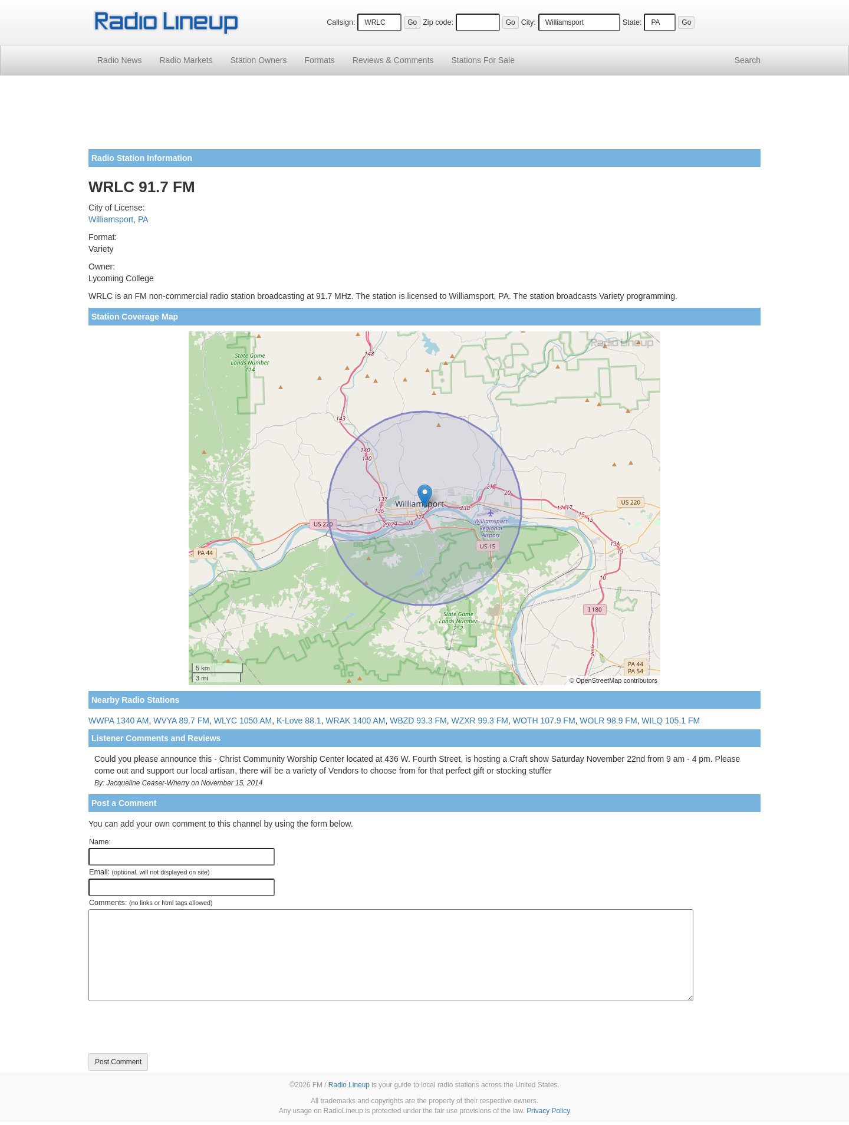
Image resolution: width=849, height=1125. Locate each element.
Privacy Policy (548, 1111)
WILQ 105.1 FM (670, 720)
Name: (100, 842)
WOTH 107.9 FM (544, 720)
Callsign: (341, 22)
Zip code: (438, 22)
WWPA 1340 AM (118, 720)
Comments (393, 60)
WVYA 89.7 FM (181, 720)
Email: (149, 872)
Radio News (119, 60)
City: (528, 22)
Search (748, 60)
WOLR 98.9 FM (608, 720)
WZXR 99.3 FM (480, 720)
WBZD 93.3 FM (418, 720)
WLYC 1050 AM (243, 720)
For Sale (483, 60)
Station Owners (259, 60)
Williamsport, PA (118, 219)
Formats (319, 60)
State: (632, 22)
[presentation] (178, 1027)
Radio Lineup (349, 1085)
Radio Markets (185, 60)
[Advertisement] (424, 116)
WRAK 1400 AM (355, 720)
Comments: (150, 903)
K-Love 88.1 (299, 720)
